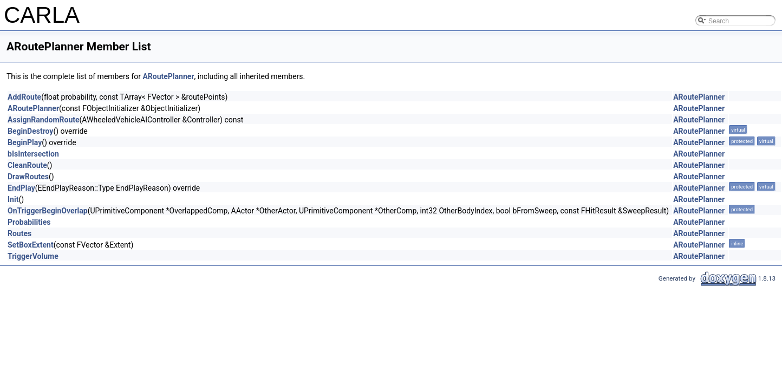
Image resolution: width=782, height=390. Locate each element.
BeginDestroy (30, 131)
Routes (19, 233)
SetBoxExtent (31, 244)
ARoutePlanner (168, 76)
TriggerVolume (33, 256)
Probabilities (29, 222)
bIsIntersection (33, 154)
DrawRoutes (28, 176)
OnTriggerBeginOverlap (48, 210)
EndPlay (21, 188)
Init (13, 199)
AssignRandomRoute (44, 119)
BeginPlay (25, 142)
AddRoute (24, 97)
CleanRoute (27, 165)
